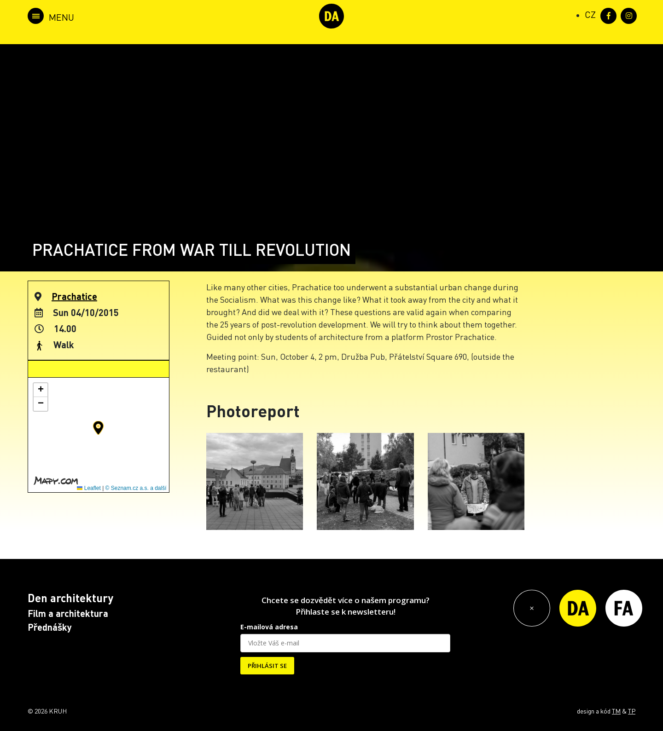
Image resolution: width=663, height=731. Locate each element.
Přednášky (50, 627)
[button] (98, 428)
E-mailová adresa (269, 626)
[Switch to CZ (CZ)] (590, 14)
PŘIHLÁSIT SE (267, 666)
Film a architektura (68, 613)
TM (616, 711)
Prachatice (74, 296)
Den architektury (70, 598)
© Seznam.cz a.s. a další (136, 488)
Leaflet (88, 488)
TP (631, 711)
